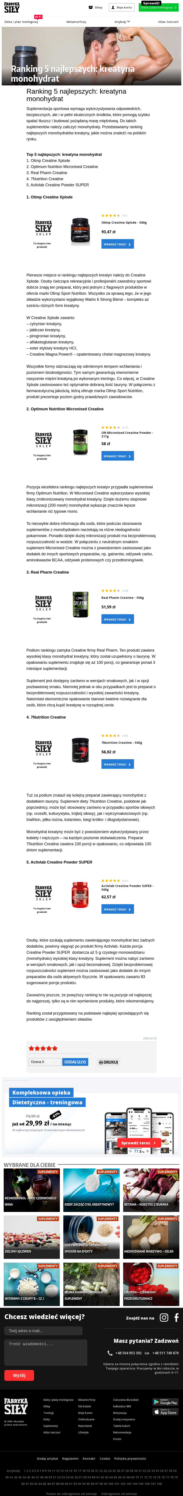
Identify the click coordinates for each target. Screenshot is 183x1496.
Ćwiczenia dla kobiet (126, 1387)
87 (53, 1471)
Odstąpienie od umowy (119, 1481)
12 (57, 1458)
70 (137, 1464)
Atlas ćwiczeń (168, 21)
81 (27, 1471)
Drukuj (108, 1063)
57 (80, 1464)
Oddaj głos (75, 1061)
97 (96, 1471)
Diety (46, 1406)
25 (114, 1458)
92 (75, 1471)
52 (59, 1464)
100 (110, 1471)
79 (176, 1464)
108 (159, 1471)
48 (41, 1464)
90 (66, 1471)
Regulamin (70, 1445)
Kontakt (89, 1445)
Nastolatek (85, 1413)
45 (28, 1464)
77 (167, 1464)
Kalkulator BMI (122, 1393)
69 (132, 1464)
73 (150, 1464)
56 (76, 1464)
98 (101, 1471)
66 (119, 1464)
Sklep (46, 1393)
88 (57, 1471)
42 (15, 1464)
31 (140, 1458)
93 (79, 1471)
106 (147, 1471)
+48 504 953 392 (128, 1340)
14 (66, 1458)
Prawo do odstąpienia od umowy (71, 1481)
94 (83, 1471)
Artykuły (122, 21)
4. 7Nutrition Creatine (44, 179)
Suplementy (50, 1413)
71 (141, 1464)
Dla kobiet (84, 1393)
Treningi (48, 1400)
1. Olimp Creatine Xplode (48, 160)
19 (88, 1458)
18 (83, 1458)
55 (72, 1464)
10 (49, 1458)
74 (154, 1464)
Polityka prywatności (130, 1445)
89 (62, 1471)
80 (23, 1471)
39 (174, 1458)
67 (124, 1464)
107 (153, 1471)
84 (40, 1471)
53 (63, 1464)
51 (54, 1464)
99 (105, 1471)
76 (163, 1464)
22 (101, 1458)
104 (134, 1471)
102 (122, 1471)
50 (50, 1464)
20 (92, 1458)
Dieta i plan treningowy (22, 20)
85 (44, 1471)
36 (161, 1458)
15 (70, 1458)
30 (135, 1458)
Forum (117, 1426)
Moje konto (85, 1400)
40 (7, 1464)
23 (105, 1458)
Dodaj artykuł (47, 1445)
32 (144, 1458)
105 (141, 1471)
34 (153, 1458)
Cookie (105, 1445)
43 (20, 1464)
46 (33, 1464)
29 (131, 1458)
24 (109, 1458)
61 (98, 1464)
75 (158, 1464)
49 (46, 1464)
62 (102, 1464)
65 (115, 1464)
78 (171, 1464)
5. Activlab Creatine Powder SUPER (57, 185)
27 (122, 1458)
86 (49, 1471)
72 (145, 1464)
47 (37, 1464)
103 (128, 1471)
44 (24, 1464)
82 (31, 1471)
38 (170, 1458)
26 (118, 1458)
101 (116, 1471)
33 (148, 1458)
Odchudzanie (86, 1406)
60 (93, 1464)
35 (157, 1458)
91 (70, 1471)
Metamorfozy (76, 21)
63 (106, 1464)
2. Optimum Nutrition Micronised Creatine (62, 167)
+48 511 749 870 (165, 1340)
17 (79, 1458)
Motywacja (120, 1400)
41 (11, 1464)
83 (36, 1471)
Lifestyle (83, 1419)
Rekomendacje (122, 1419)
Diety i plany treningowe (58, 1387)
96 (92, 1471)
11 (53, 1458)
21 (96, 1458)
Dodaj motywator (124, 1406)
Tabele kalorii (121, 1413)
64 (111, 1464)
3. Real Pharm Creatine (46, 173)
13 (62, 1458)
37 (166, 1458)
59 (89, 1464)
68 (128, 1464)
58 (85, 1464)
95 (88, 1471)
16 (75, 1458)
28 (127, 1458)
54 (67, 1464)
